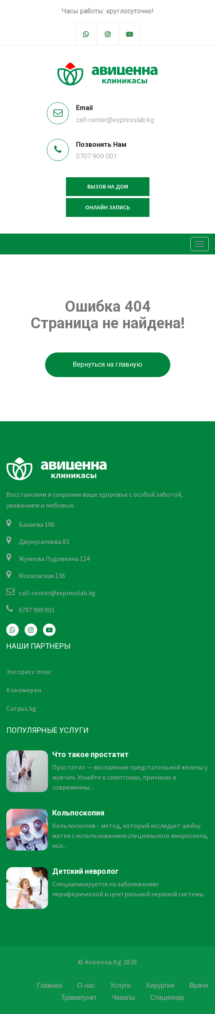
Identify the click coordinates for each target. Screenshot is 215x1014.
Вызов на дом (107, 186)
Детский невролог (85, 871)
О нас (86, 985)
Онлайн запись (107, 207)
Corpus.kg (21, 708)
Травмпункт (79, 997)
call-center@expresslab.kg (115, 120)
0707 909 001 (96, 156)
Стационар (167, 997)
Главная (49, 985)
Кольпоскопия (78, 812)
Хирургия (160, 985)
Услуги (120, 985)
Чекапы (123, 997)
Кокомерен (24, 690)
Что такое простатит (90, 754)
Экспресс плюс (29, 671)
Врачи (198, 985)
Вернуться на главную (107, 364)
